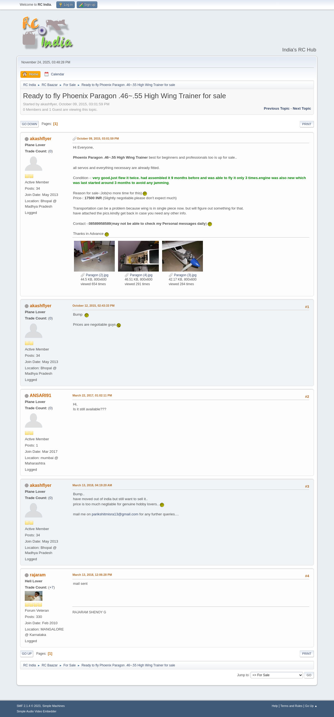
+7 (52, 587)
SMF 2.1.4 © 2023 (29, 705)
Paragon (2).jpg (94, 275)
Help (275, 705)
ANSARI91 (40, 395)
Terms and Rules (291, 705)
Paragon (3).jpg (182, 275)
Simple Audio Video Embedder (36, 711)
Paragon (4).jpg (138, 275)
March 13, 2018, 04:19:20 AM (92, 485)
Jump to (243, 675)
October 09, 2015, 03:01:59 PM (98, 138)
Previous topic (277, 108)
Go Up (27, 653)
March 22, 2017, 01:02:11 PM (92, 395)
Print (306, 124)
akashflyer (40, 138)
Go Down (29, 124)
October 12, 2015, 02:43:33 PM (93, 305)
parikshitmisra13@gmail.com (115, 514)
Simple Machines (53, 705)
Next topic (302, 108)
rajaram (38, 575)
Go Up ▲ (311, 705)
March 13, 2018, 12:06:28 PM (92, 574)
